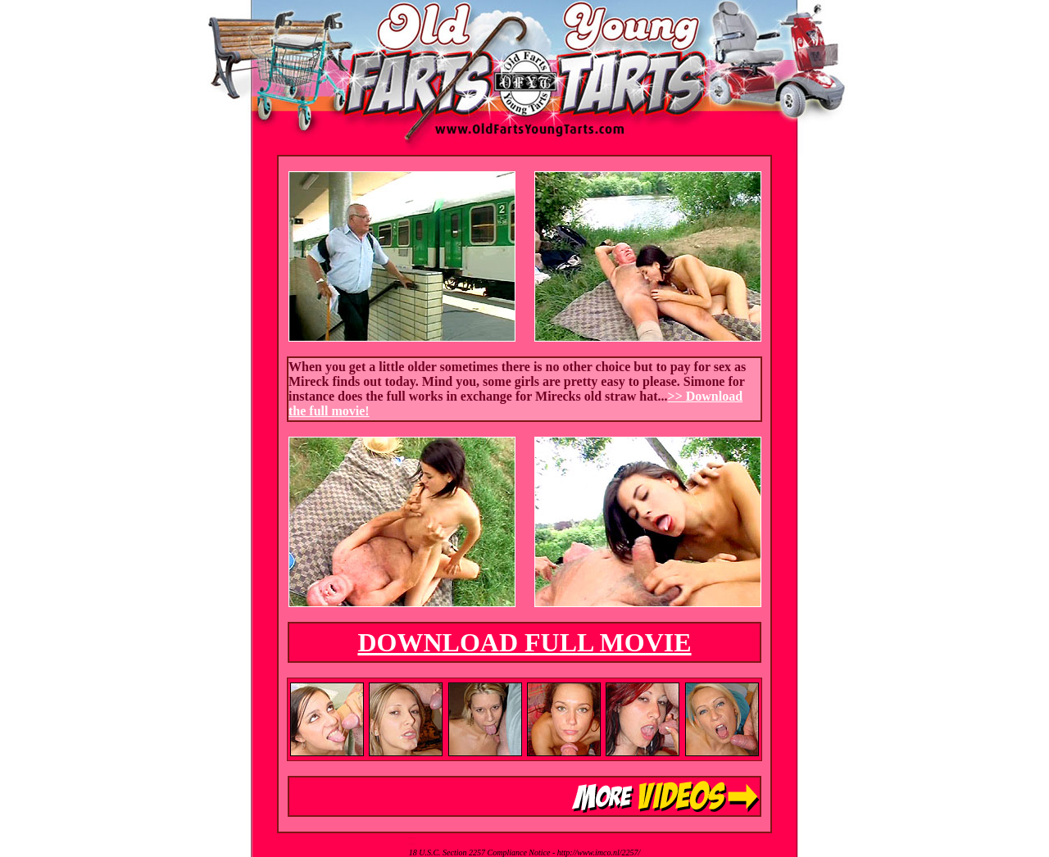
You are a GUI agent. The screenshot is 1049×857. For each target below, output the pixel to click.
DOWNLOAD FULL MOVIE (524, 642)
